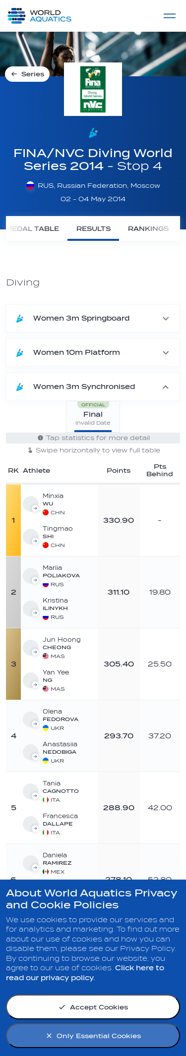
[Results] (93, 228)
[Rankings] (148, 228)
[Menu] (169, 16)
